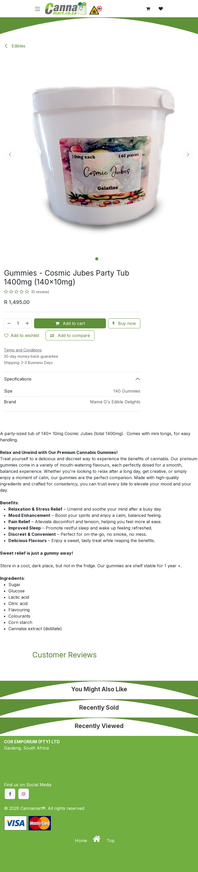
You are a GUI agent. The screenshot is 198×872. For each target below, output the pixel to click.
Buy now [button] (124, 323)
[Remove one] (8, 323)
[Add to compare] (70, 335)
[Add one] (27, 323)
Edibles (14, 46)
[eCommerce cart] (148, 8)
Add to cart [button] (70, 323)
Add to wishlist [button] (21, 335)
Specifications (17, 379)
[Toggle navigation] (37, 8)
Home (81, 840)
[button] (10, 154)
